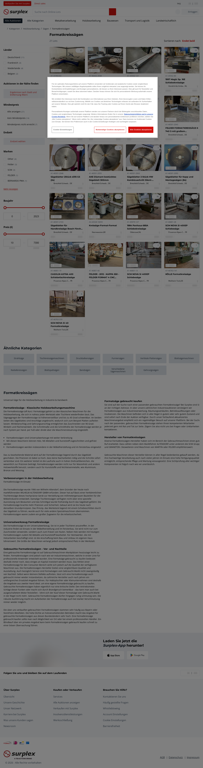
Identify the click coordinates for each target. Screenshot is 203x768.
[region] (102, 107)
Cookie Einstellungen (62, 130)
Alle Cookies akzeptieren (141, 130)
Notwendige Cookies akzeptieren (110, 130)
